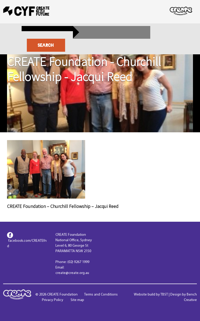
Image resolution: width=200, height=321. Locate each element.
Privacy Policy (52, 300)
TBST (164, 295)
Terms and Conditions (101, 295)
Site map (77, 300)
